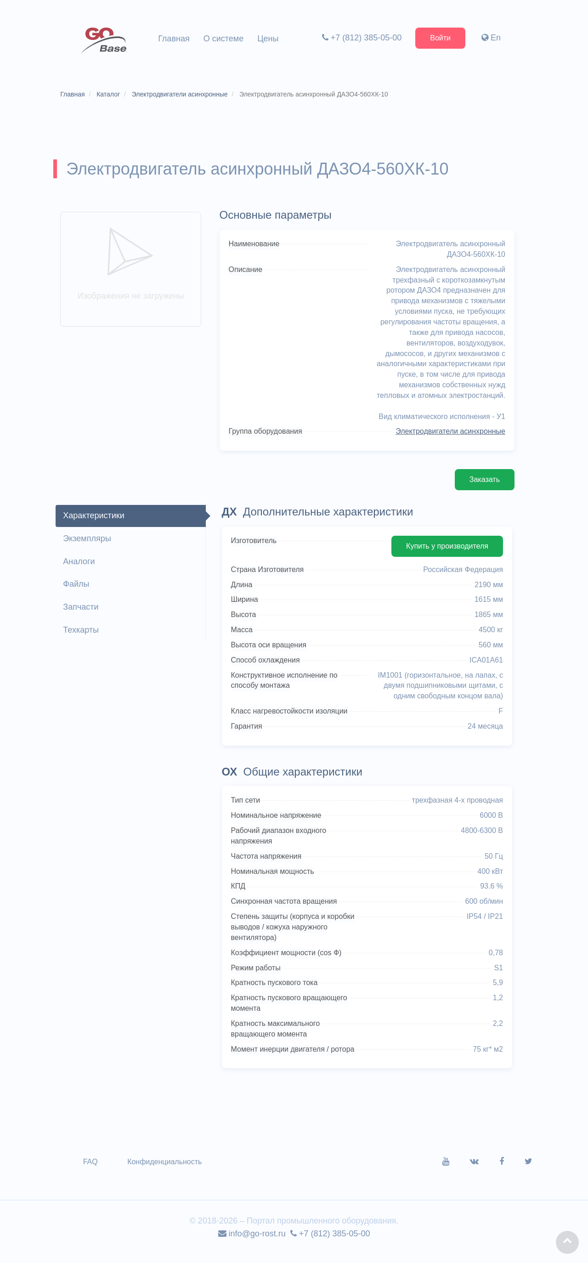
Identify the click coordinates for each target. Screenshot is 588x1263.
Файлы (80, 592)
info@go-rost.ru (252, 1242)
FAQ (94, 1171)
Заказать (480, 488)
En (489, 37)
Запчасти (84, 615)
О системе (224, 38)
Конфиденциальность (168, 1171)
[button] (567, 1242)
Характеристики (97, 523)
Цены (267, 38)
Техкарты (84, 638)
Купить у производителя (443, 554)
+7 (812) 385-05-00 (360, 37)
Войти (438, 38)
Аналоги (82, 569)
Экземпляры (90, 546)
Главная (174, 38)
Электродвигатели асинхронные (446, 440)
